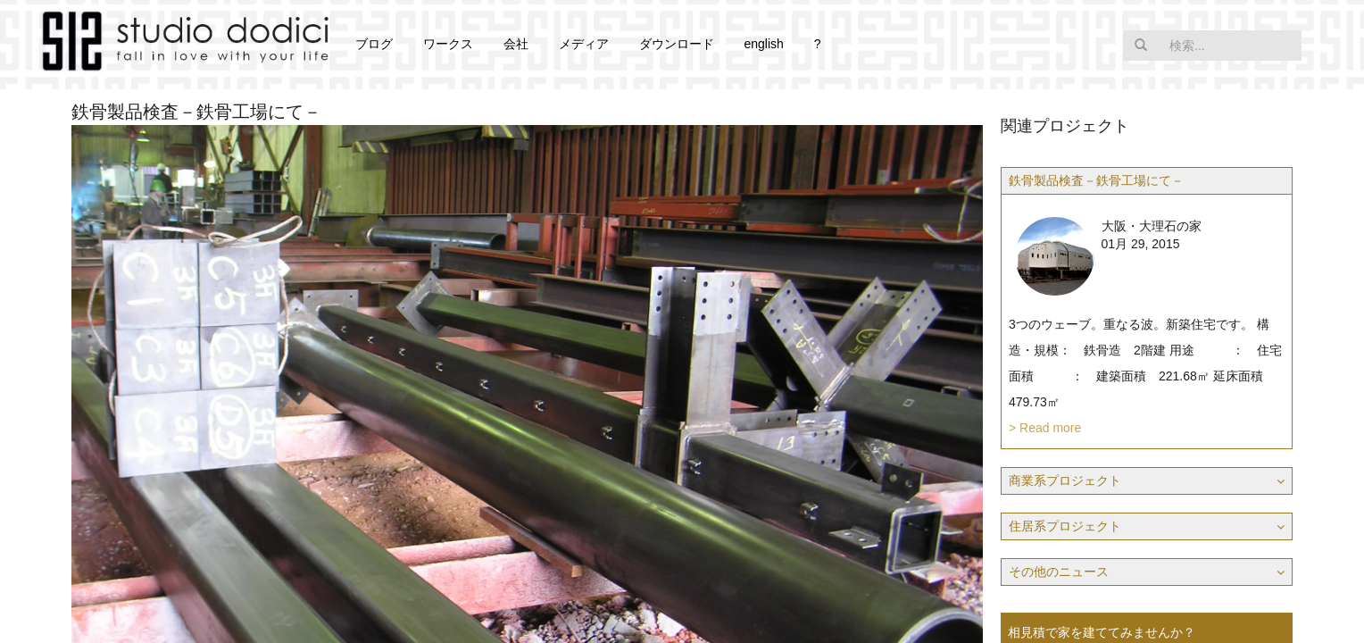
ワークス (448, 44)
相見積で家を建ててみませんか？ (1101, 632)
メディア (584, 44)
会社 (515, 44)
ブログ (374, 44)
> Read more (1045, 428)
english (763, 44)
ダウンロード (676, 44)
